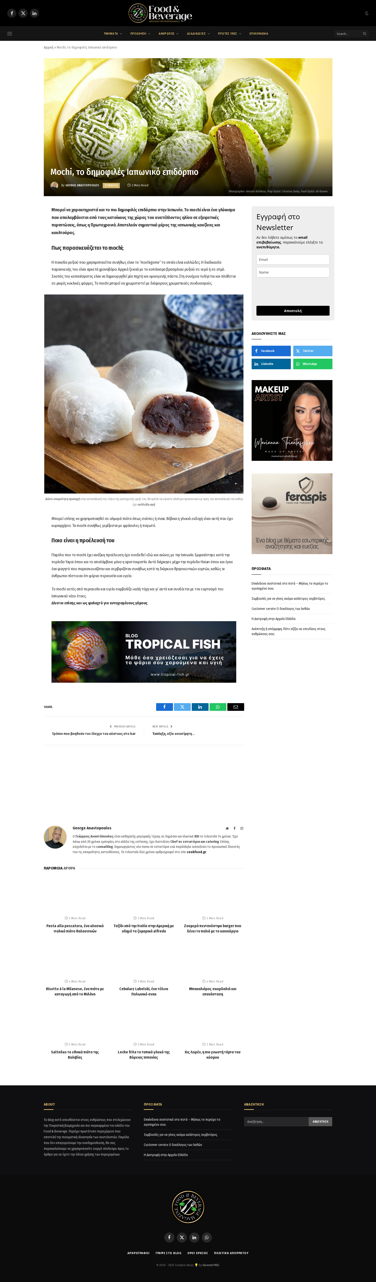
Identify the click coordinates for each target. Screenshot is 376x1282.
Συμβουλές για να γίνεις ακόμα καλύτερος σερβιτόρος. (289, 599)
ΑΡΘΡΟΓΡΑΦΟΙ (138, 1253)
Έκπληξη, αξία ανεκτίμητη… (174, 734)
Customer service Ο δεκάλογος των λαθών (281, 609)
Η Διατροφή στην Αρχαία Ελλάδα (274, 619)
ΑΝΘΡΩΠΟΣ (166, 33)
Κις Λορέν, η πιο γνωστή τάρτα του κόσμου (213, 1055)
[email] (293, 259)
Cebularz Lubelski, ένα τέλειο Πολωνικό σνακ (143, 991)
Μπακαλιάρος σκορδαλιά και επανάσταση (212, 991)
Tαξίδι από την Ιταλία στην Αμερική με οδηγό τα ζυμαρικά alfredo (144, 928)
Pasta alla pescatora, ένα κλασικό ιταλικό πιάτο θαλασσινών (75, 928)
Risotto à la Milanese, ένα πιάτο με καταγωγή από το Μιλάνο (75, 991)
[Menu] (9, 33)
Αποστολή (293, 310)
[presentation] (293, 291)
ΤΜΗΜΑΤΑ (111, 33)
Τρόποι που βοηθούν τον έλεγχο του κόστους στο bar (93, 734)
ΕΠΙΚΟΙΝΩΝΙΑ (258, 33)
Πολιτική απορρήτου (231, 1253)
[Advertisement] (144, 789)
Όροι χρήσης (197, 1253)
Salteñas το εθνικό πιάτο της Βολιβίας (75, 1055)
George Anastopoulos (82, 185)
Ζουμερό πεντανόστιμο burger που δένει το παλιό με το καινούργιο (212, 928)
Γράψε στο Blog (168, 1253)
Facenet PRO (211, 1265)
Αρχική (48, 47)
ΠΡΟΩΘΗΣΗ (138, 33)
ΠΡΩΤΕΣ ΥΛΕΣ (227, 33)
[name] (293, 272)
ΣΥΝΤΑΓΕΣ (111, 185)
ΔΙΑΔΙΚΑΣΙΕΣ (196, 33)
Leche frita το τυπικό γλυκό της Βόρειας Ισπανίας (144, 1055)
